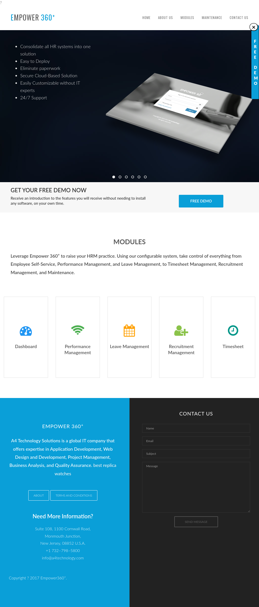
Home (146, 17)
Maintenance (212, 17)
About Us (165, 17)
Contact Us (239, 17)
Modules (187, 17)
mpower (33, 17)
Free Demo (201, 201)
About (39, 495)
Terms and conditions (74, 495)
